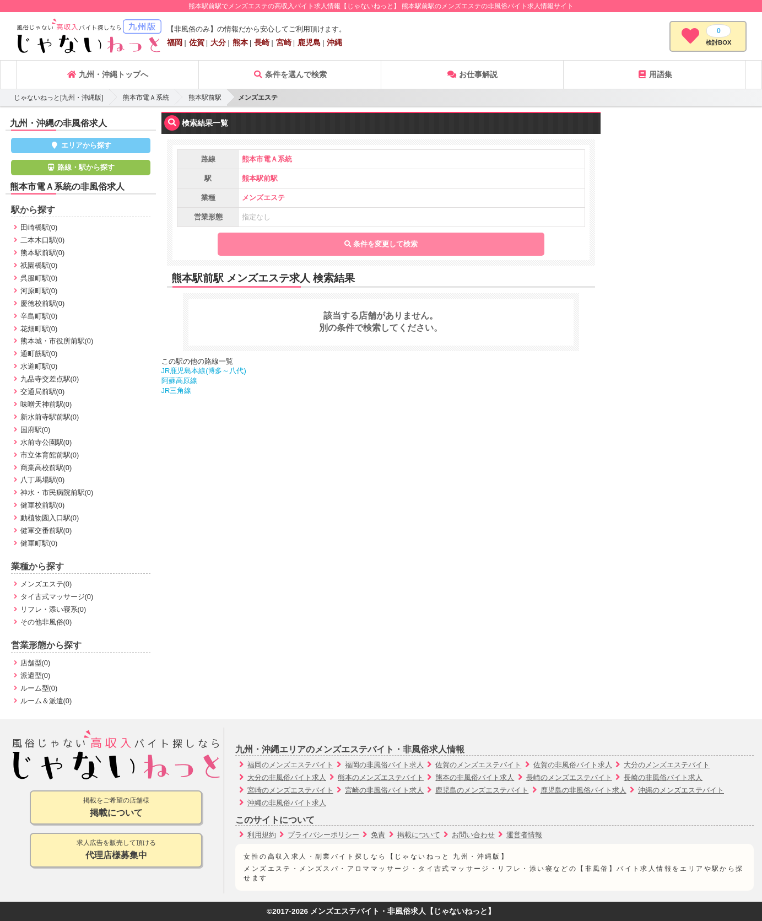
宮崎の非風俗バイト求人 (384, 790)
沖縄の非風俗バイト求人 (286, 803)
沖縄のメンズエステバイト (681, 790)
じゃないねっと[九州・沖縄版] (59, 97)
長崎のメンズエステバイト (569, 777)
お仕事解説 (472, 74)
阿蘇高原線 (179, 380)
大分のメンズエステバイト (667, 765)
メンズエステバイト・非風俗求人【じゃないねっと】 (402, 911)
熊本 (240, 42)
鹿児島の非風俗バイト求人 (583, 790)
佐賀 (196, 42)
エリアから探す (80, 145)
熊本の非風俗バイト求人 (474, 777)
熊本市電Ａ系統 (146, 97)
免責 (378, 835)
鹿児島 (309, 42)
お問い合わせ (473, 835)
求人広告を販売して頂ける (116, 850)
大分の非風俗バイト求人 (286, 777)
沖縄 (334, 42)
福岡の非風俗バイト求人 (384, 765)
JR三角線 (176, 390)
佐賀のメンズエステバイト (478, 765)
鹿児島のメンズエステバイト (481, 790)
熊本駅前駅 (204, 97)
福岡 (174, 42)
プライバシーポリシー (323, 835)
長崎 (261, 42)
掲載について (418, 835)
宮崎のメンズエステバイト (290, 790)
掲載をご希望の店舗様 (116, 807)
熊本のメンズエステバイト (381, 777)
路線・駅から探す (81, 167)
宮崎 (283, 42)
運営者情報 (524, 835)
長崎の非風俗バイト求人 (663, 777)
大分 (218, 42)
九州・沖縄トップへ (107, 74)
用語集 (654, 74)
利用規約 (261, 835)
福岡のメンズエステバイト (290, 765)
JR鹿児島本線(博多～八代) (203, 371)
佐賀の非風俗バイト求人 (572, 765)
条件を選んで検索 (290, 74)
